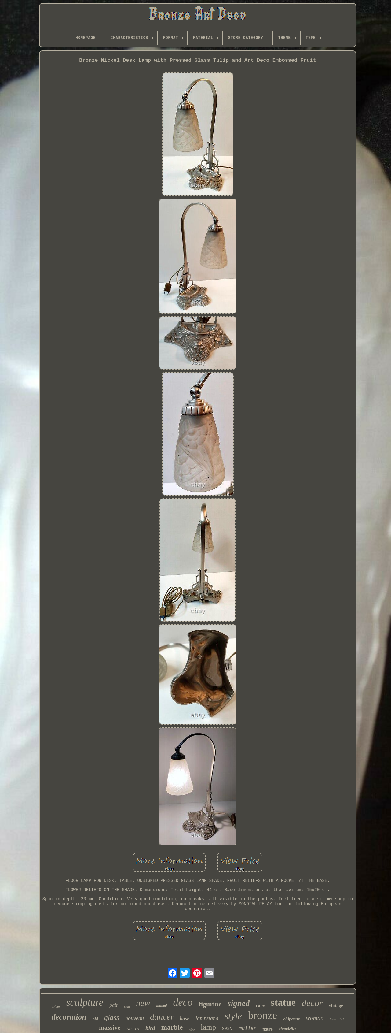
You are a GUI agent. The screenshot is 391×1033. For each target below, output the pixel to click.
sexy (227, 1028)
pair (113, 1005)
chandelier (287, 1029)
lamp (208, 1027)
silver (56, 1006)
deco (182, 1002)
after (192, 1029)
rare (260, 1005)
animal (161, 1006)
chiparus (291, 1018)
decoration (69, 1017)
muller (248, 1028)
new (143, 1003)
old (95, 1019)
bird (150, 1028)
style (233, 1016)
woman (314, 1018)
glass (111, 1017)
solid (132, 1029)
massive (109, 1027)
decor (312, 1003)
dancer (162, 1016)
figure (267, 1029)
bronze (262, 1015)
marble (172, 1027)
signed (239, 1003)
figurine (210, 1004)
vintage (336, 1005)
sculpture (85, 1002)
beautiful (337, 1019)
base (184, 1018)
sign (127, 1006)
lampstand (207, 1018)
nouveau (134, 1018)
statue (283, 1002)
